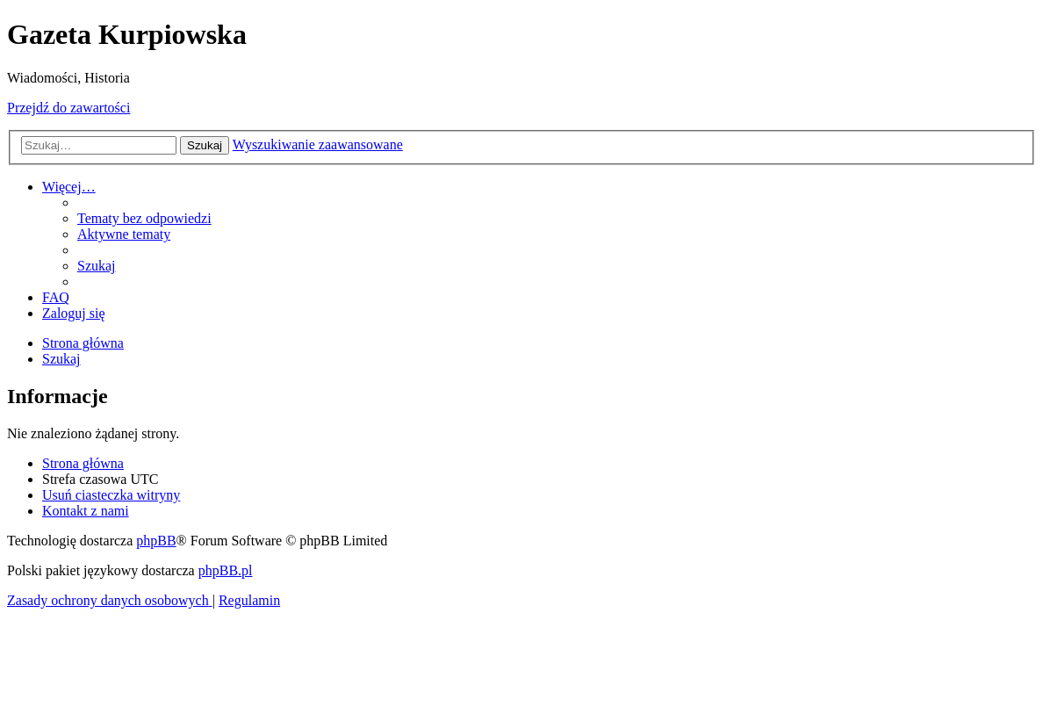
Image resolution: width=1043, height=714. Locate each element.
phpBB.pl (225, 570)
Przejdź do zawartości (68, 107)
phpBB (156, 540)
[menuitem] (144, 218)
